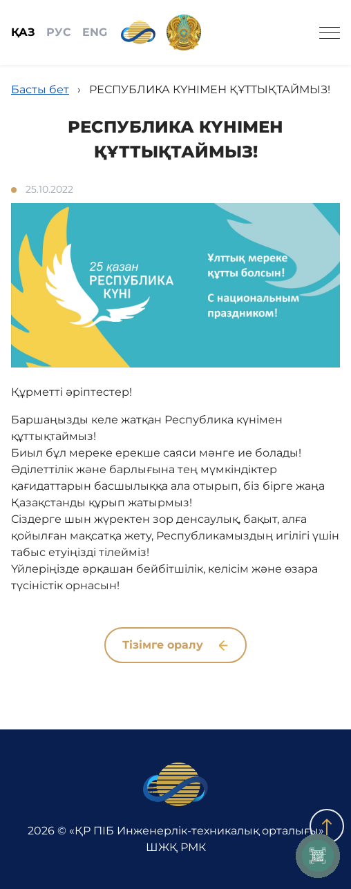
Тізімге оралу (175, 644)
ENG (94, 32)
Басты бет (40, 89)
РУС (58, 32)
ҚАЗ (23, 32)
